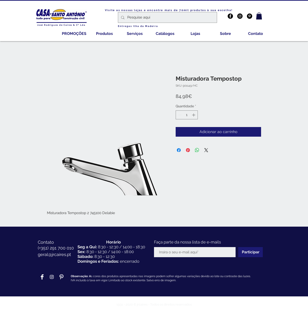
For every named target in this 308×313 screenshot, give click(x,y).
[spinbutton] (186, 115)
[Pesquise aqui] (167, 17)
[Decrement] (179, 115)
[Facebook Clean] (42, 277)
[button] (259, 15)
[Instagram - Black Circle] (240, 16)
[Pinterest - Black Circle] (249, 16)
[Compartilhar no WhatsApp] (197, 150)
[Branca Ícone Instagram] (51, 277)
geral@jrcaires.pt (54, 254)
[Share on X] (206, 150)
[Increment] (194, 115)
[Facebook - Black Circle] (230, 16)
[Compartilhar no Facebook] (179, 150)
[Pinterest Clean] (61, 277)
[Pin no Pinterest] (188, 150)
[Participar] (250, 252)
